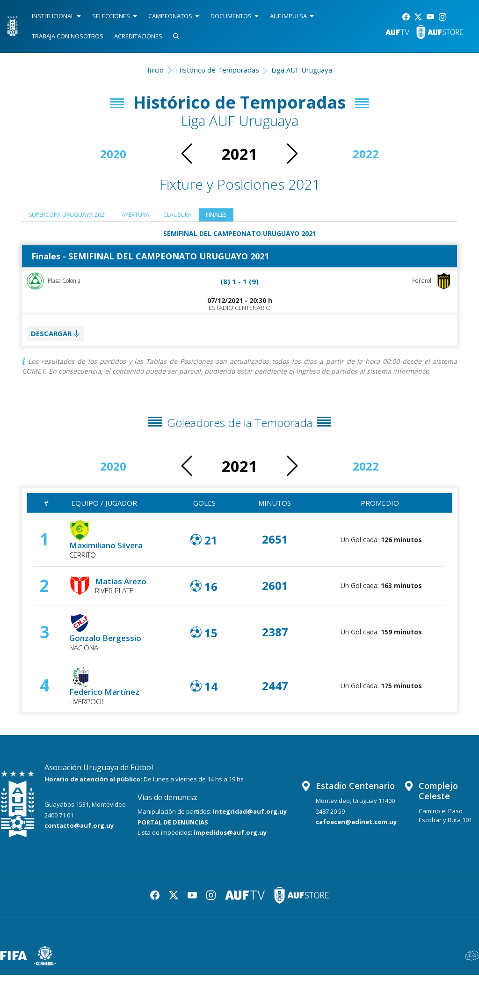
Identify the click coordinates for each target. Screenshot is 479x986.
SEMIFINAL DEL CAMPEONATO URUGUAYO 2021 (239, 235)
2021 (239, 153)
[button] (291, 153)
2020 (113, 154)
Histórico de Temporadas (217, 69)
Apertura (161, 216)
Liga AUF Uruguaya (301, 69)
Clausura (210, 216)
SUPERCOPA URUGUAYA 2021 (79, 216)
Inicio (155, 69)
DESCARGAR (58, 341)
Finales (255, 216)
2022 (366, 154)
